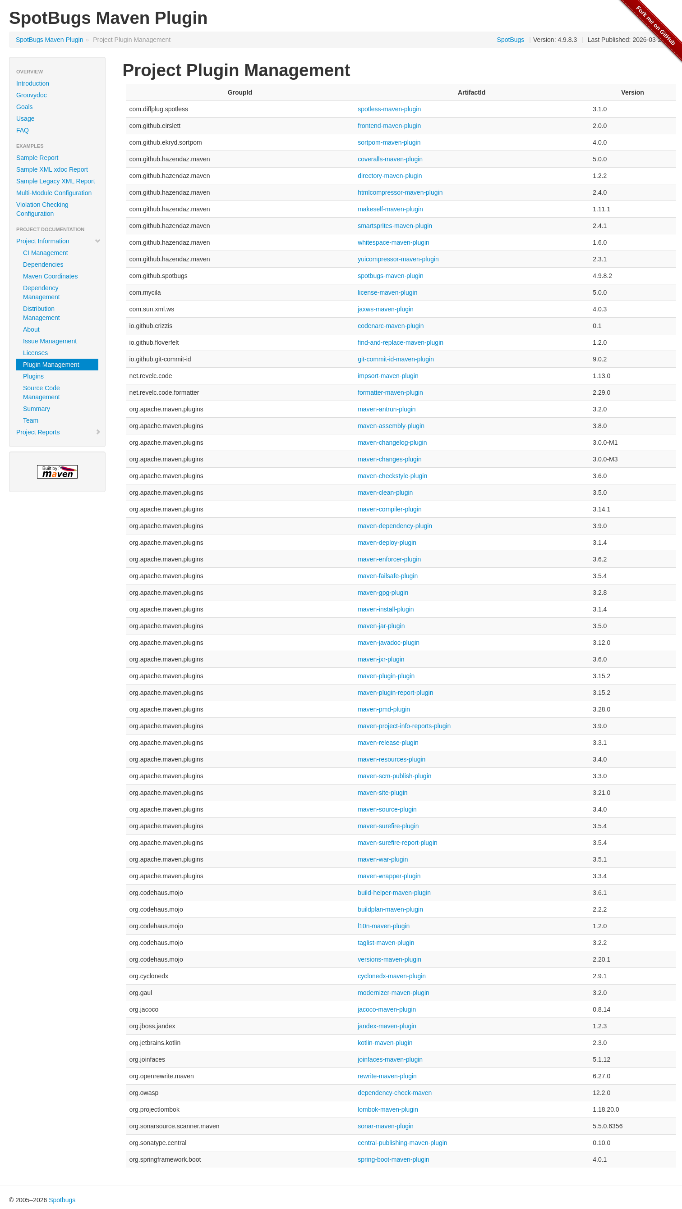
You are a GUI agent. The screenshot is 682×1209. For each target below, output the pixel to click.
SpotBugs (511, 39)
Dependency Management (41, 292)
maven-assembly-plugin (391, 425)
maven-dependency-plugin (395, 525)
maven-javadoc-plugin (388, 642)
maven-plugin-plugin (386, 676)
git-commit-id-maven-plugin (396, 359)
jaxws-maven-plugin (386, 309)
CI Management (45, 252)
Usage (25, 118)
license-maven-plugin (387, 292)
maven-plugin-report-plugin (395, 692)
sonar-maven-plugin (386, 1126)
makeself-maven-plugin (390, 209)
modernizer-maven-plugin (393, 992)
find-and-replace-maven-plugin (400, 342)
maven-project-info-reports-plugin (404, 726)
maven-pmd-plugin (384, 709)
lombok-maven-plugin (388, 1109)
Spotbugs (62, 1200)
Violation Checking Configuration (42, 209)
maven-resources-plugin (391, 759)
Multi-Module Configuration (54, 192)
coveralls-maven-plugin (390, 159)
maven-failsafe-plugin (388, 575)
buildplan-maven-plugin (390, 909)
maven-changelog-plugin (392, 442)
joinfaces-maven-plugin (390, 1059)
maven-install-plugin (386, 609)
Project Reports (58, 432)
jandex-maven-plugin (387, 1026)
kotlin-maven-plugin (385, 1042)
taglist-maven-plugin (386, 942)
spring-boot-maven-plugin (393, 1159)
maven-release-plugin (388, 742)
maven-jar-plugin (381, 626)
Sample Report (37, 157)
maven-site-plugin (383, 792)
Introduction (32, 83)
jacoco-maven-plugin (387, 1009)
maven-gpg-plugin (383, 592)
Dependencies (43, 264)
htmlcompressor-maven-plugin (400, 192)
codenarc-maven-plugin (391, 325)
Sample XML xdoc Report (52, 169)
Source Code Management (41, 392)
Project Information (58, 241)
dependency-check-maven (395, 1092)
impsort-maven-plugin (388, 375)
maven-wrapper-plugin (389, 876)
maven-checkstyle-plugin (392, 475)
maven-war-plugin (383, 859)
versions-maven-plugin (389, 959)
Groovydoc (31, 95)
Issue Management (50, 341)
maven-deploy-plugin (387, 542)
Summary (36, 408)
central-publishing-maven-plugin (402, 1142)
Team (30, 420)
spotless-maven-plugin (389, 109)
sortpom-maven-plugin (389, 142)
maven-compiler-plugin (390, 509)
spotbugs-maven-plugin (391, 275)
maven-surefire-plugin (388, 826)
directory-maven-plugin (390, 175)
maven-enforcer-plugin (389, 559)
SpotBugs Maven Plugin (49, 39)
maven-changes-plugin (390, 459)
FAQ (22, 130)
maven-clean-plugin (385, 492)
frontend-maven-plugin (389, 125)
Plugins (33, 376)
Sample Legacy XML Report (55, 181)
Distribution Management (41, 313)
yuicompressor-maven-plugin (398, 259)
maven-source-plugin (387, 809)
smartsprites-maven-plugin (395, 225)
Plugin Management (51, 364)
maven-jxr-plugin (381, 659)
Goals (24, 106)
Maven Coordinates (50, 276)
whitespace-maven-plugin (393, 242)
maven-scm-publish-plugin (394, 776)
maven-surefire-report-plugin (398, 842)
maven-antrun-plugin (386, 409)
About (31, 329)
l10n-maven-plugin (384, 926)
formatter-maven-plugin (390, 392)
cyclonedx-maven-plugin (392, 976)
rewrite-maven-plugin (387, 1076)
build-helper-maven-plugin (394, 892)
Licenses (35, 352)
